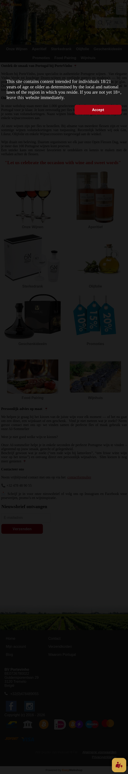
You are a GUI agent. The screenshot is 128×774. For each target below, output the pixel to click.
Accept (98, 109)
